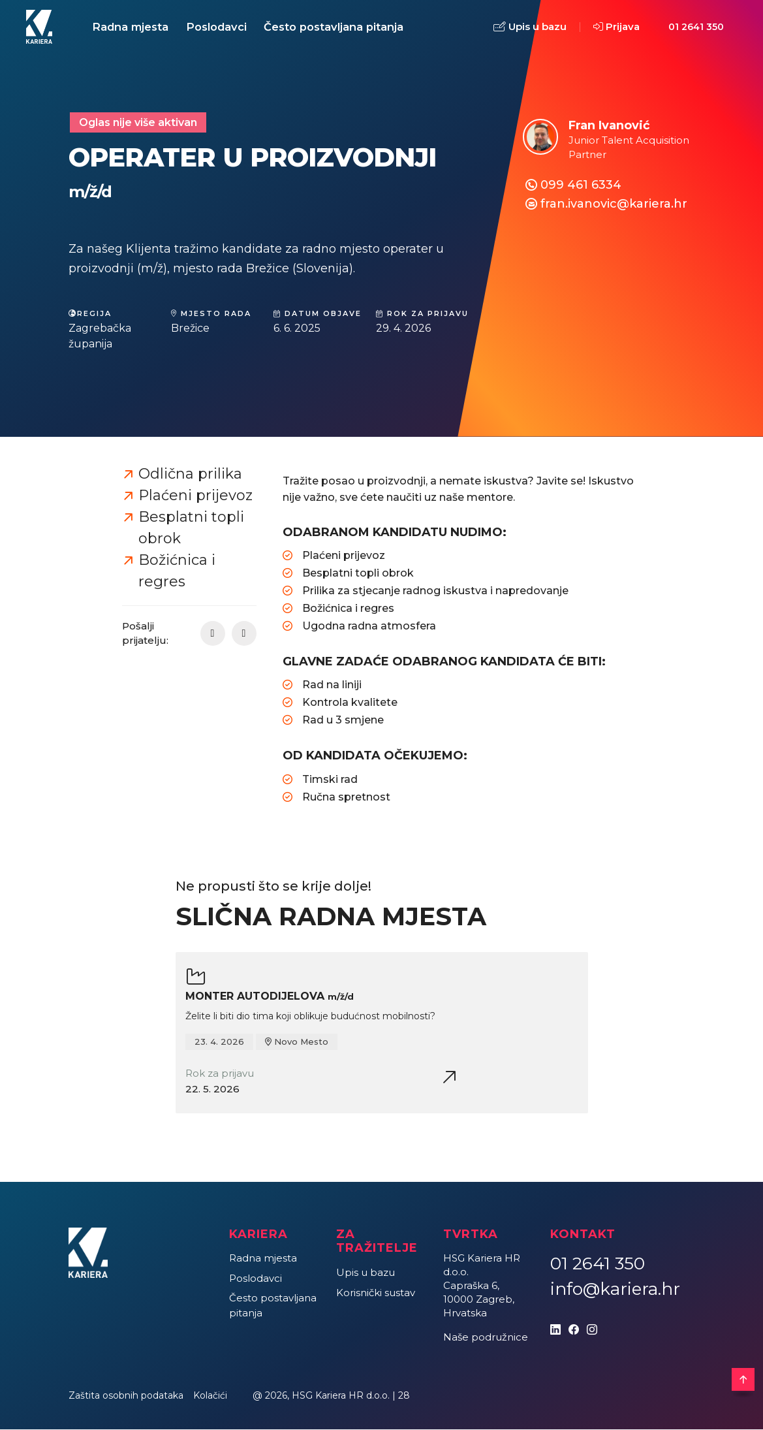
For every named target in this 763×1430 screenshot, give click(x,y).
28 (404, 1397)
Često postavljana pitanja (339, 27)
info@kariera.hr (615, 1290)
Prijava (616, 27)
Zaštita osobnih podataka (126, 1397)
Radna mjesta (131, 27)
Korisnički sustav (375, 1293)
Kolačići (210, 1397)
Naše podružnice (485, 1338)
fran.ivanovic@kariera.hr (613, 205)
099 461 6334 (580, 186)
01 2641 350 (696, 27)
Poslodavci (219, 27)
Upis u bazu (530, 28)
